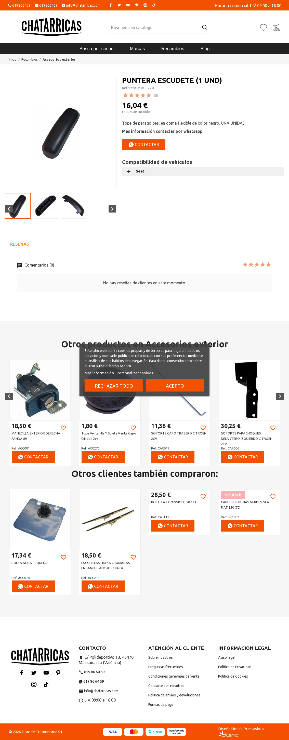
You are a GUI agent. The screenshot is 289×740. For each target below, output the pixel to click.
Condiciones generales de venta (173, 676)
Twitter (119, 5)
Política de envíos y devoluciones (174, 695)
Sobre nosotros (160, 657)
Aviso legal (226, 657)
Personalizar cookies (134, 373)
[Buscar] (153, 27)
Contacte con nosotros (166, 686)
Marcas (137, 48)
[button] (9, 396)
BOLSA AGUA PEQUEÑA (29, 562)
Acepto (175, 385)
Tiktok (154, 5)
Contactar (144, 144)
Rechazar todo (114, 385)
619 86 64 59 (92, 672)
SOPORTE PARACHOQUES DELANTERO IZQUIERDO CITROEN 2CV (246, 438)
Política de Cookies (233, 676)
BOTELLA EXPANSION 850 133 (173, 502)
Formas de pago (160, 705)
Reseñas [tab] (19, 244)
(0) (156, 96)
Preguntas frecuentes (165, 667)
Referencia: (131, 88)
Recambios (172, 48)
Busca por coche (96, 48)
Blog (205, 48)
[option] (40, 413)
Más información (99, 373)
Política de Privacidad (234, 667)
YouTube (128, 5)
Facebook (110, 5)
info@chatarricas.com (83, 5)
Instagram (145, 5)
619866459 (21, 5)
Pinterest (136, 5)
